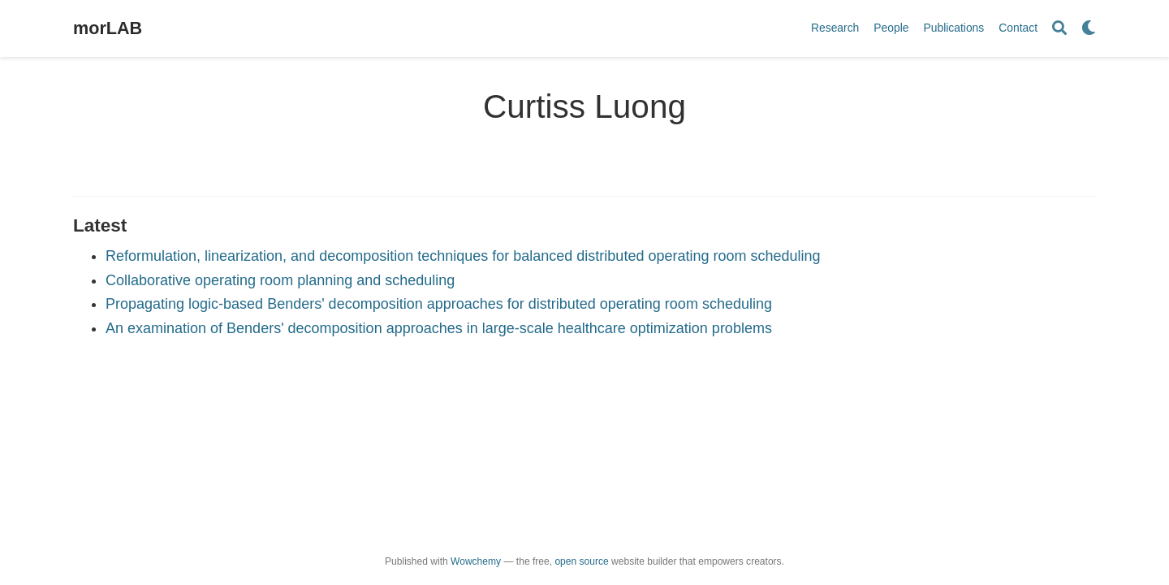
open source (581, 561)
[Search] (1059, 29)
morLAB (107, 28)
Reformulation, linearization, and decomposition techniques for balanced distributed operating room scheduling (463, 256)
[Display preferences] (1088, 29)
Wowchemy (476, 561)
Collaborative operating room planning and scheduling (280, 280)
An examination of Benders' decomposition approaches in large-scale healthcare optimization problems (439, 328)
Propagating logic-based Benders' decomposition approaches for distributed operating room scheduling (439, 304)
